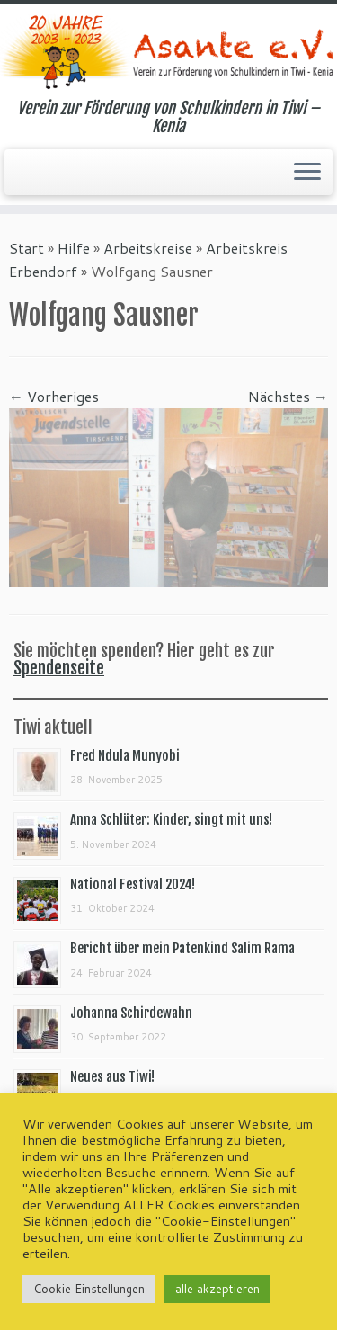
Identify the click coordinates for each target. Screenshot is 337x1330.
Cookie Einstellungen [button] (89, 1289)
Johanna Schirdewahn (131, 1013)
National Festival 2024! (132, 884)
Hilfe (74, 247)
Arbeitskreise (147, 247)
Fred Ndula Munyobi (125, 755)
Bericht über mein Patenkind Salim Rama (182, 948)
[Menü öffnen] (307, 172)
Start (26, 247)
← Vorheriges (54, 396)
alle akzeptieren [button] (217, 1289)
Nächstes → (288, 396)
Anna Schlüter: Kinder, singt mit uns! (171, 819)
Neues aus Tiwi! (112, 1076)
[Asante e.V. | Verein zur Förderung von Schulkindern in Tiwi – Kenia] (168, 51)
